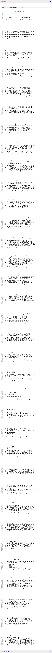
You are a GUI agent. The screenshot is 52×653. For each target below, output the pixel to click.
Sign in (50, 1)
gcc (4, 4)
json (50, 651)
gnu (2, 4)
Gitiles (6, 651)
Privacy (9, 651)
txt (47, 651)
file (22, 7)
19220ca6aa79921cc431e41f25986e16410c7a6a (16, 4)
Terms (12, 651)
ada (31, 4)
